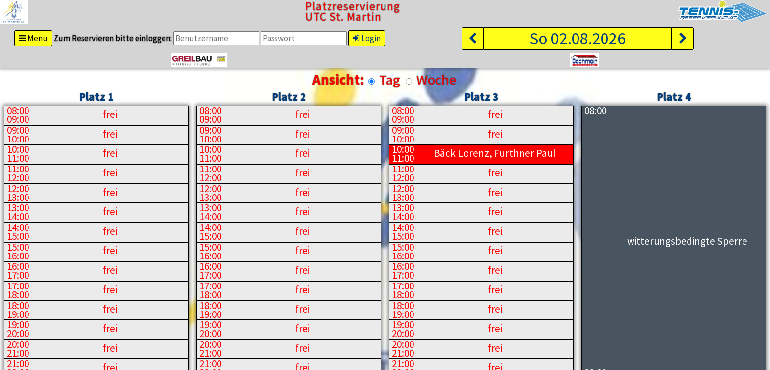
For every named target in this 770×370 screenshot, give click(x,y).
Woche (436, 79)
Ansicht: (338, 80)
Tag (389, 79)
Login (367, 38)
